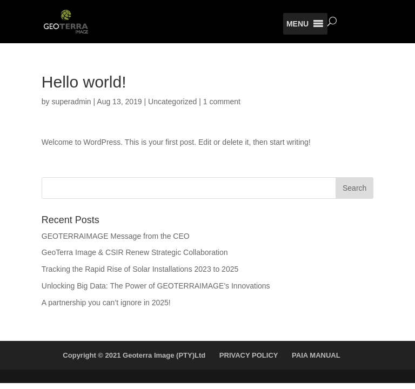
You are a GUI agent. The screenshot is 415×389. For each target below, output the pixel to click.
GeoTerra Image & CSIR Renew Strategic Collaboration (135, 252)
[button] (297, 24)
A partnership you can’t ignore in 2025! (106, 302)
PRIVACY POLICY (248, 355)
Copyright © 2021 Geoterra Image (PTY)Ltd (134, 355)
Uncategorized (172, 101)
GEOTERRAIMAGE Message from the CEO (116, 236)
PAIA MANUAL (316, 355)
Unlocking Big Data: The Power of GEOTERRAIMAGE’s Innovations (156, 285)
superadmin (71, 101)
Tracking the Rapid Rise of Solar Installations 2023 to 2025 (140, 269)
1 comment (221, 101)
